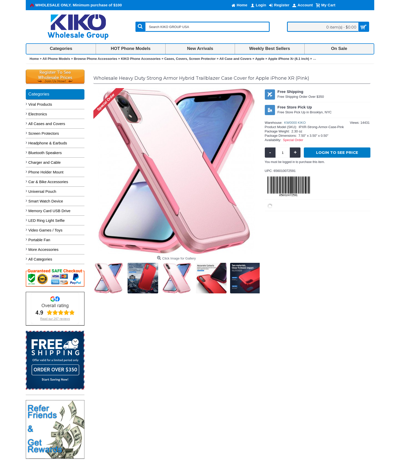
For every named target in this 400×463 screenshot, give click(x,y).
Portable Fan (39, 240)
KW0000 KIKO (295, 123)
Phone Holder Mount (46, 172)
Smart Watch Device (45, 201)
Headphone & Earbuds (47, 143)
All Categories (40, 259)
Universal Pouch (42, 191)
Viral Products (40, 104)
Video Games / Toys (45, 230)
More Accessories (43, 249)
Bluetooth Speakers (45, 153)
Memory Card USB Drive (49, 211)
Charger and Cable (44, 162)
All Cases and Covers (46, 123)
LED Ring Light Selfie (46, 220)
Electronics (37, 114)
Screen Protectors (43, 133)
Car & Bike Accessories (48, 182)
